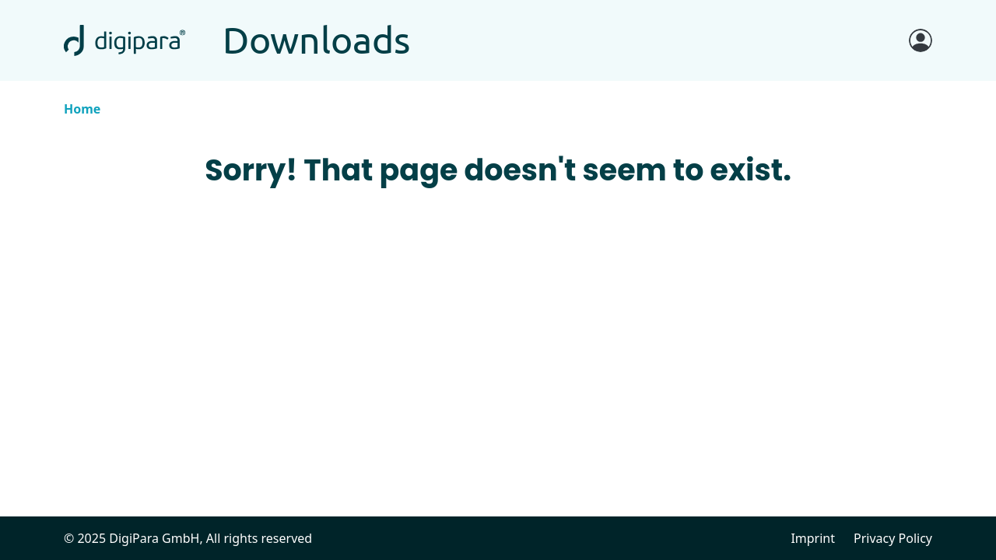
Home (82, 108)
